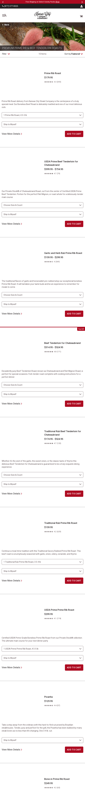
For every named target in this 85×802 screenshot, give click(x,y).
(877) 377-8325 (10, 6)
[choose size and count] (42, 115)
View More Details (12, 134)
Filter (6, 54)
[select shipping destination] (42, 124)
